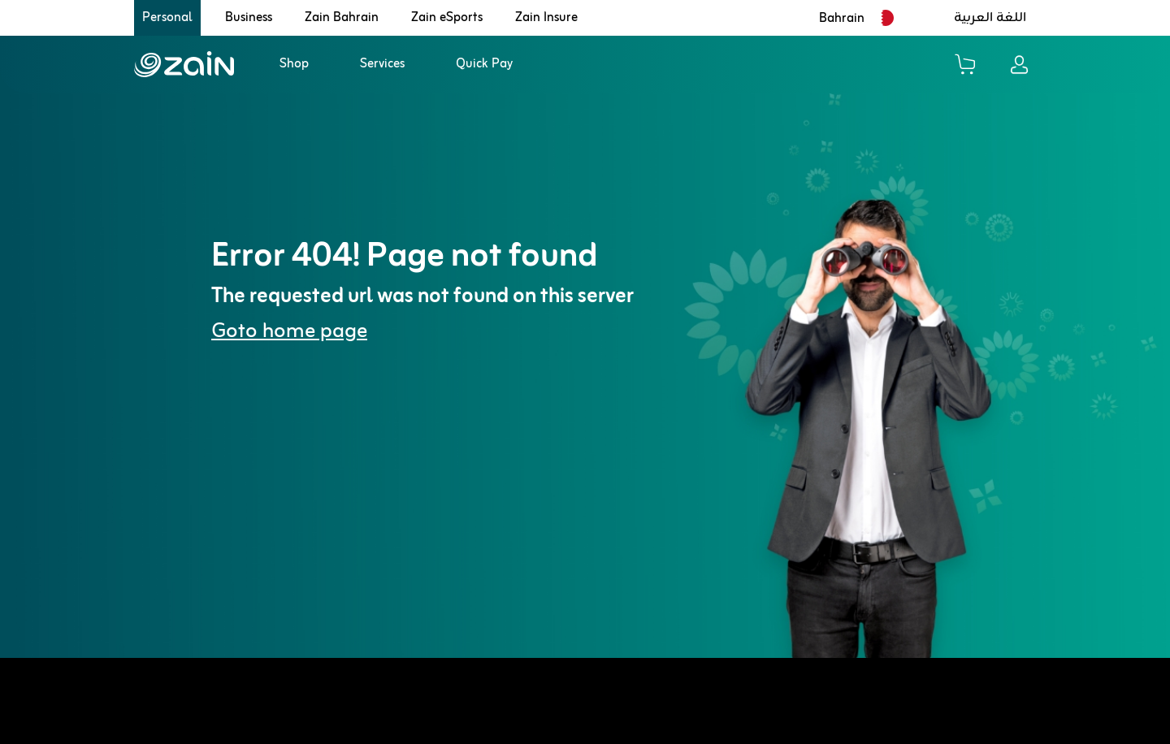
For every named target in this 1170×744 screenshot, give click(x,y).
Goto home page (289, 331)
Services (382, 64)
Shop (294, 64)
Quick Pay (484, 64)
